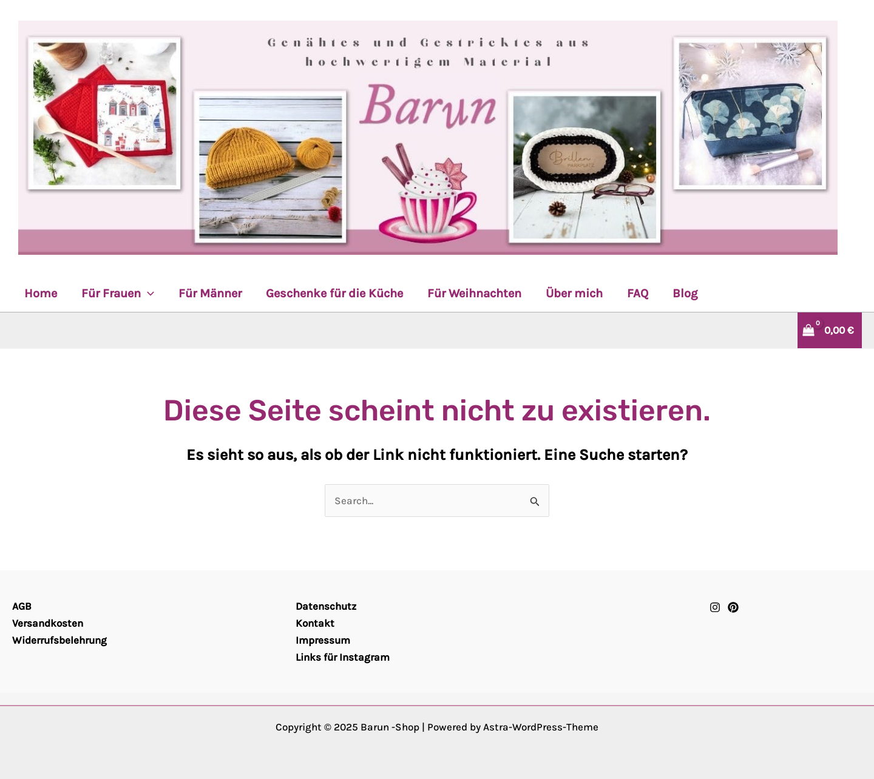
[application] (147, 293)
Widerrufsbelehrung (59, 640)
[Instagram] (715, 607)
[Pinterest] (733, 607)
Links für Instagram (343, 657)
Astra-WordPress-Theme (540, 727)
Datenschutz (326, 606)
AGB (22, 606)
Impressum (323, 640)
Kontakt (315, 623)
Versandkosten (47, 623)
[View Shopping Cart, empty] (823, 330)
